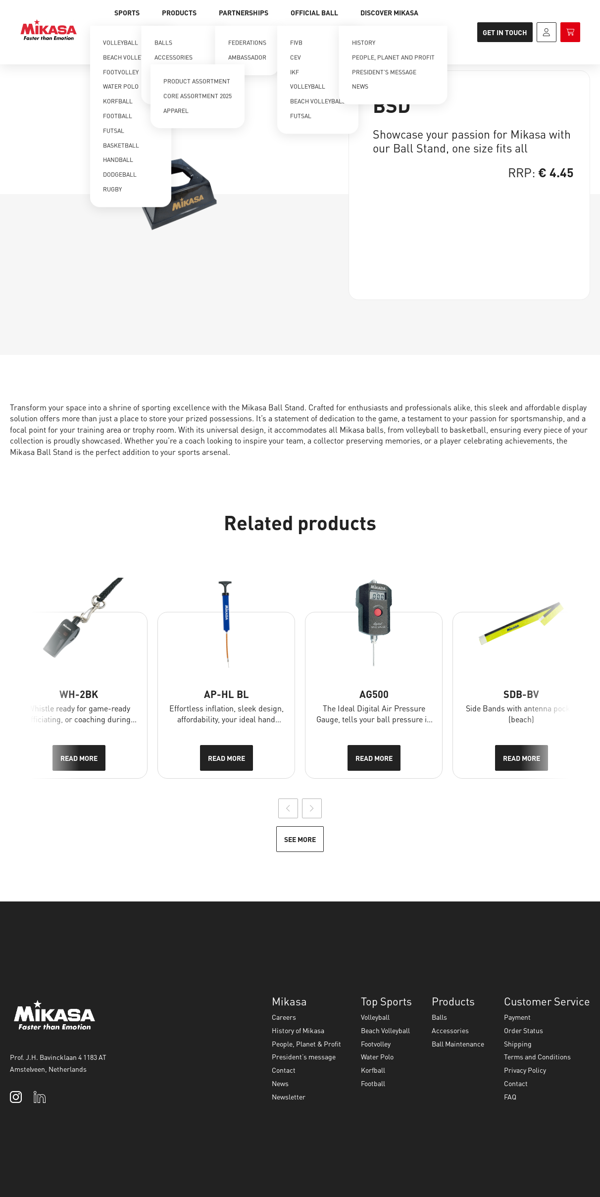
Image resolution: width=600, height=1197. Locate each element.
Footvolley (376, 1043)
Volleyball (375, 1016)
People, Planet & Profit (306, 1043)
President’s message (304, 1056)
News (280, 1083)
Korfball (373, 1069)
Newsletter (288, 1096)
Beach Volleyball (385, 1030)
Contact (284, 1069)
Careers (284, 1016)
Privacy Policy (525, 1069)
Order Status (523, 1030)
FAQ (510, 1096)
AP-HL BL (226, 694)
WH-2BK (78, 694)
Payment (517, 1016)
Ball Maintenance (458, 1043)
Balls (439, 1016)
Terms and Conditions (537, 1056)
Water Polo (377, 1056)
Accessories (450, 1030)
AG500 (374, 694)
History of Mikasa (298, 1030)
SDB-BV (521, 694)
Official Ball (314, 12)
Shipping (518, 1043)
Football (373, 1083)
